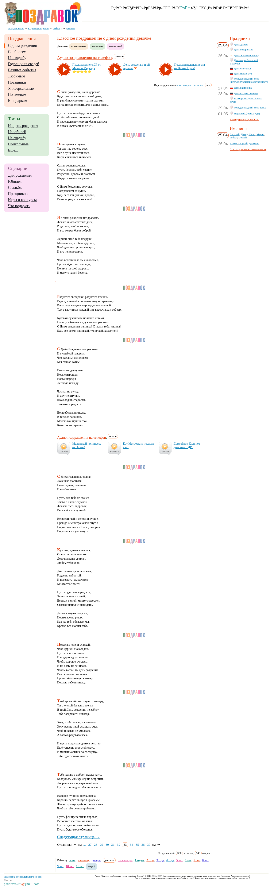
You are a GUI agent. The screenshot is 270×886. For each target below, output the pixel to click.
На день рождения (23, 126)
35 (137, 844)
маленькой (115, 46)
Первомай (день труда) (247, 113)
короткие (97, 46)
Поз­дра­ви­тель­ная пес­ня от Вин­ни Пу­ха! (189, 66)
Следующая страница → (78, 837)
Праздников (18, 194)
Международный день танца (250, 107)
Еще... (13, 150)
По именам (17, 94)
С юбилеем (17, 52)
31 (113, 844)
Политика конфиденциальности (23, 876)
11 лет (80, 866)
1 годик (139, 860)
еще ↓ (92, 866)
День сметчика (242, 68)
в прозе (187, 85)
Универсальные (21, 88)
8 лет (205, 860)
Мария (260, 134)
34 (131, 844)
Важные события (22, 70)
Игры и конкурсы (22, 200)
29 (101, 844)
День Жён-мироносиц (246, 55)
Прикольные (18, 144)
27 (90, 844)
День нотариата (243, 73)
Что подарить (19, 206)
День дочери (241, 44)
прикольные (78, 46)
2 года (150, 860)
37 (148, 844)
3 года (160, 860)
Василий (235, 134)
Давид (244, 134)
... (84, 844)
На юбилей (17, 132)
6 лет (188, 860)
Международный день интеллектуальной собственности (249, 80)
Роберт (233, 137)
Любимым (16, 76)
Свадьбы (15, 187)
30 (107, 844)
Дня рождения (20, 175)
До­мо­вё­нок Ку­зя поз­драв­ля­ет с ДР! (187, 445)
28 (95, 844)
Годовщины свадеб (23, 64)
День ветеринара (243, 49)
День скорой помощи (246, 93)
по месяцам (125, 860)
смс (179, 85)
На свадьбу (17, 58)
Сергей (243, 137)
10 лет (70, 866)
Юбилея (15, 181)
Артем (233, 143)
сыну (72, 860)
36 (143, 844)
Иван (252, 134)
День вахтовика (243, 87)
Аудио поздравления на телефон (84, 57)
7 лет (197, 860)
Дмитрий (254, 143)
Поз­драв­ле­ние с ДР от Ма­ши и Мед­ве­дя (86, 66)
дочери (96, 860)
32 (118, 844)
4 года (170, 860)
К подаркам (17, 101)
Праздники (17, 82)
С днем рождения (22, 45)
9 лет (60, 866)
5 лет (179, 860)
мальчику (83, 860)
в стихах (199, 85)
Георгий (243, 143)
